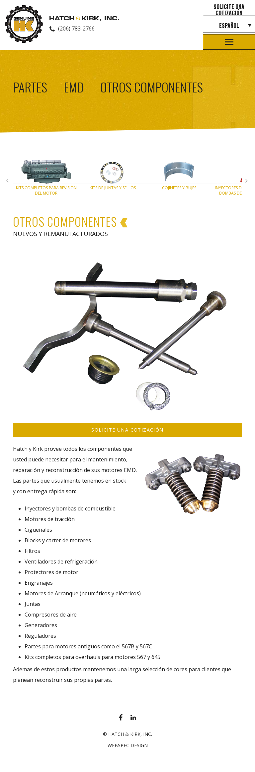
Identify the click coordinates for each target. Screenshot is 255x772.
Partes (30, 87)
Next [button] (9, 182)
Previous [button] (248, 182)
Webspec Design (128, 745)
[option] (46, 179)
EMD (74, 87)
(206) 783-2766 (76, 28)
